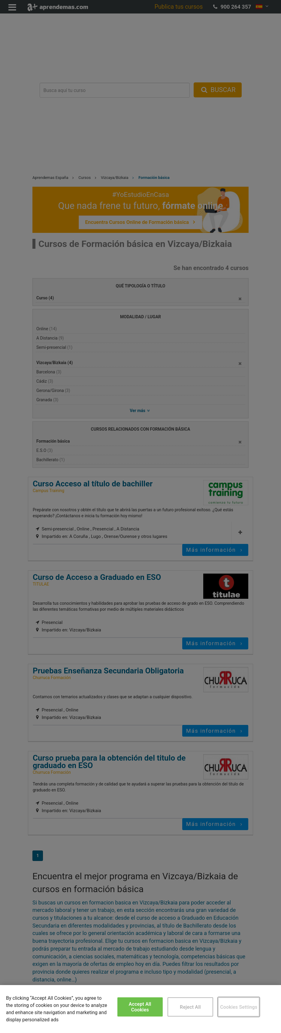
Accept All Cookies (140, 1007)
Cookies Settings (238, 1007)
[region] (140, 1009)
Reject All (190, 1007)
